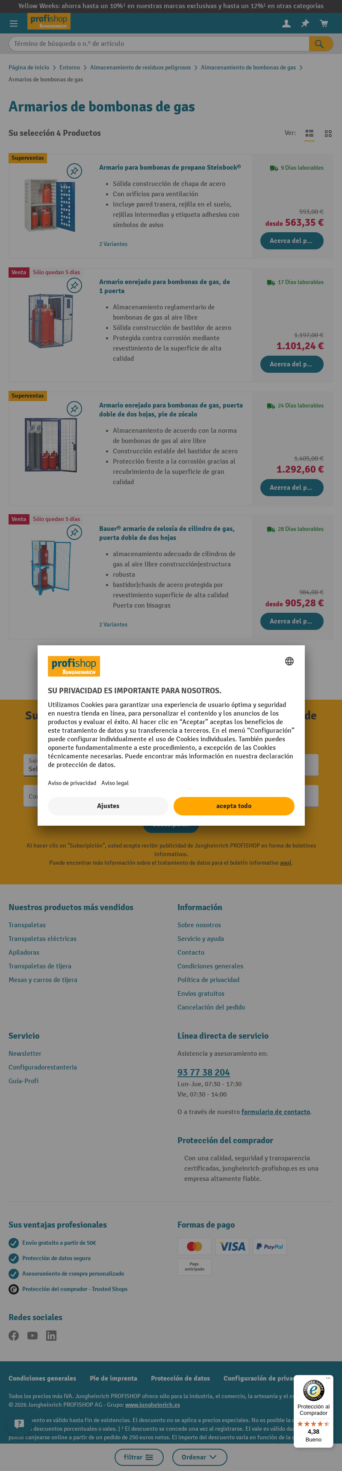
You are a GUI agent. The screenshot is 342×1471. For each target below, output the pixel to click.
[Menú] (328, 1380)
